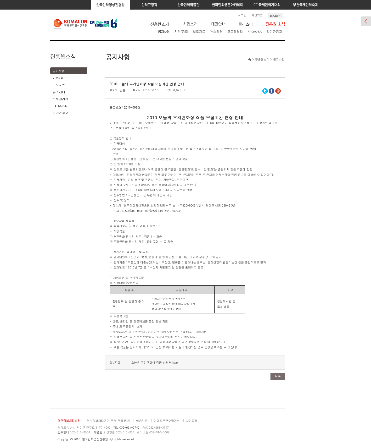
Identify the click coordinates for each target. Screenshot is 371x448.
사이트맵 (191, 420)
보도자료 (199, 31)
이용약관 (142, 420)
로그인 (242, 15)
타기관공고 (274, 31)
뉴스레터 (216, 31)
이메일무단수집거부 (167, 420)
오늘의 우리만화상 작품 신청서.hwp (154, 362)
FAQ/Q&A (254, 31)
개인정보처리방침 (68, 420)
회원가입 (257, 15)
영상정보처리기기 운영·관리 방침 (108, 420)
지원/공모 (181, 31)
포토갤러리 (235, 31)
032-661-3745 (129, 427)
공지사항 (163, 31)
